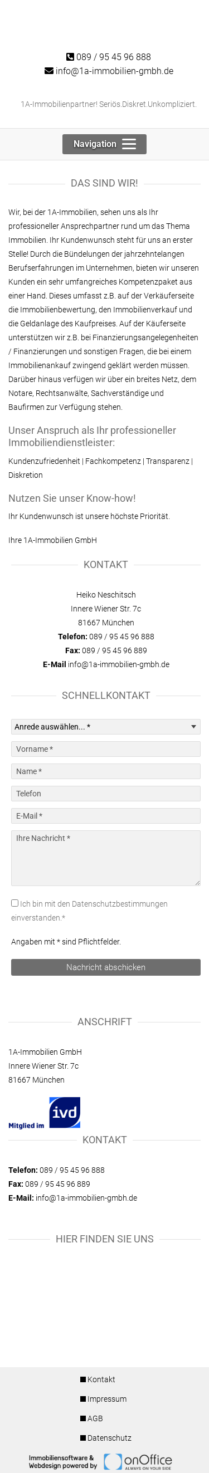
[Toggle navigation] (104, 144)
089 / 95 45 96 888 (108, 57)
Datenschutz (110, 1437)
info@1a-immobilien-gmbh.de (109, 71)
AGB (95, 1418)
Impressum (107, 1398)
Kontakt (101, 1379)
